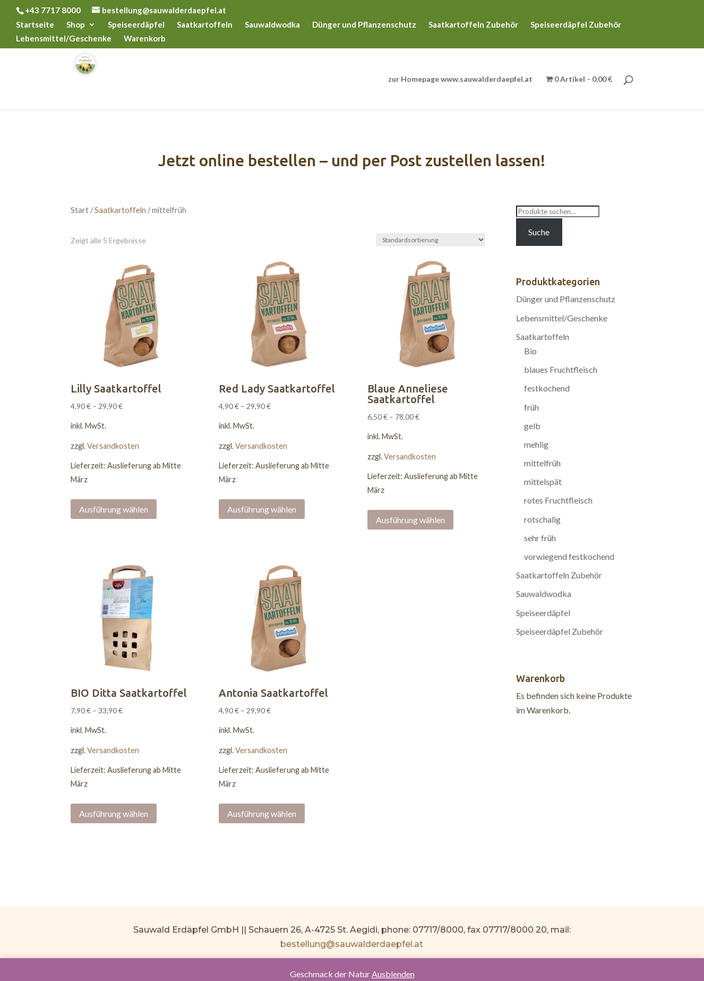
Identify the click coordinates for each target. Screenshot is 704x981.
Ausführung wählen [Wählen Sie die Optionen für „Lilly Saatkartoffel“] (113, 509)
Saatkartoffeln (205, 25)
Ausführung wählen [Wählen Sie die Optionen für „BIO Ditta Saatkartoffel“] (113, 813)
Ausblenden (393, 974)
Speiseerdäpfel (136, 25)
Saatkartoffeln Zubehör (473, 25)
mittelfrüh (542, 463)
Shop (75, 25)
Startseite (35, 25)
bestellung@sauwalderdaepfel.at (351, 944)
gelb (532, 426)
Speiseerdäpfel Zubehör (575, 25)
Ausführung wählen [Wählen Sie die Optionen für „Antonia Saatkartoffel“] (261, 813)
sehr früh (540, 538)
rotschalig (542, 519)
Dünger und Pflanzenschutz (364, 25)
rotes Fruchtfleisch (558, 500)
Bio (530, 351)
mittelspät (543, 481)
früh (531, 407)
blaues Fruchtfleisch (560, 369)
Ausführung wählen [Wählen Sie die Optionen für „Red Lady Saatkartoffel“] (261, 509)
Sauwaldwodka (272, 25)
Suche (539, 232)
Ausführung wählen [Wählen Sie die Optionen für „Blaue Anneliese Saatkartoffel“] (410, 520)
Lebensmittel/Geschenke (63, 39)
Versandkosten (113, 445)
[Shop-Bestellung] (430, 239)
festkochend (547, 388)
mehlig (536, 444)
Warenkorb (145, 39)
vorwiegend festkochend (569, 556)
